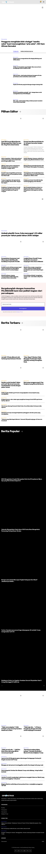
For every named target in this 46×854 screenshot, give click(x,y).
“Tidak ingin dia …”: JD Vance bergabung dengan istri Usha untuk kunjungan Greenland (32, 729)
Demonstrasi (4, 39)
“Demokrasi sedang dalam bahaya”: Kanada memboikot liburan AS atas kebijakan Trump (33, 751)
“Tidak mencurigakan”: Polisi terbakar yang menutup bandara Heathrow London (11, 729)
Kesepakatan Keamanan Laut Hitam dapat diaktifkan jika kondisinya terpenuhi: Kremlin (10, 260)
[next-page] (44, 686)
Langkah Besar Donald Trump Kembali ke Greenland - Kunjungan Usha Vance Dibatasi (33, 260)
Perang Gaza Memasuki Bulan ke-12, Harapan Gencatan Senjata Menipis (34, 143)
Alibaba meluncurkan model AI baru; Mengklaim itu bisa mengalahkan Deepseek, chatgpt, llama (10, 167)
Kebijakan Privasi (19, 311)
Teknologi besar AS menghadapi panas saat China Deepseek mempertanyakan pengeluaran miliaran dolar (34, 174)
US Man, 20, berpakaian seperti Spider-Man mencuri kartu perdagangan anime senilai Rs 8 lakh (27, 67)
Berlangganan (23, 308)
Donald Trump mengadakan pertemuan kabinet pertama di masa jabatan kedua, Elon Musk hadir (11, 174)
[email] (23, 304)
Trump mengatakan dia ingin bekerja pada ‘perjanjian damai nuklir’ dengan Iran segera (11, 181)
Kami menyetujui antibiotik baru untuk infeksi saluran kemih (15, 828)
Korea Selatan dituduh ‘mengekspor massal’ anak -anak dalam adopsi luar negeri (33, 277)
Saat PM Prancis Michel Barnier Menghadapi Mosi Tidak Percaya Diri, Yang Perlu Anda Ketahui (11, 143)
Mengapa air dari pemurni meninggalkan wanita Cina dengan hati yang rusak (22, 765)
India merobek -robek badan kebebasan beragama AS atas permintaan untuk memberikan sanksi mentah (27, 76)
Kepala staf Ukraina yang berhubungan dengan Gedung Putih (28, 84)
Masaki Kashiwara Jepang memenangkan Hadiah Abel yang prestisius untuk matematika (9, 277)
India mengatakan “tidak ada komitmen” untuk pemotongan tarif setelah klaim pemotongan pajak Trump (11, 160)
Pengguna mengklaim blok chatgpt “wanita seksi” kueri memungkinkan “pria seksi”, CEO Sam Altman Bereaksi (23, 44)
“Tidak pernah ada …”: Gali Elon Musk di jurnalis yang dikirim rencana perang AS (10, 751)
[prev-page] (2, 686)
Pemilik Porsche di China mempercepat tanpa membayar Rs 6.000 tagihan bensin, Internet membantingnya (11, 269)
